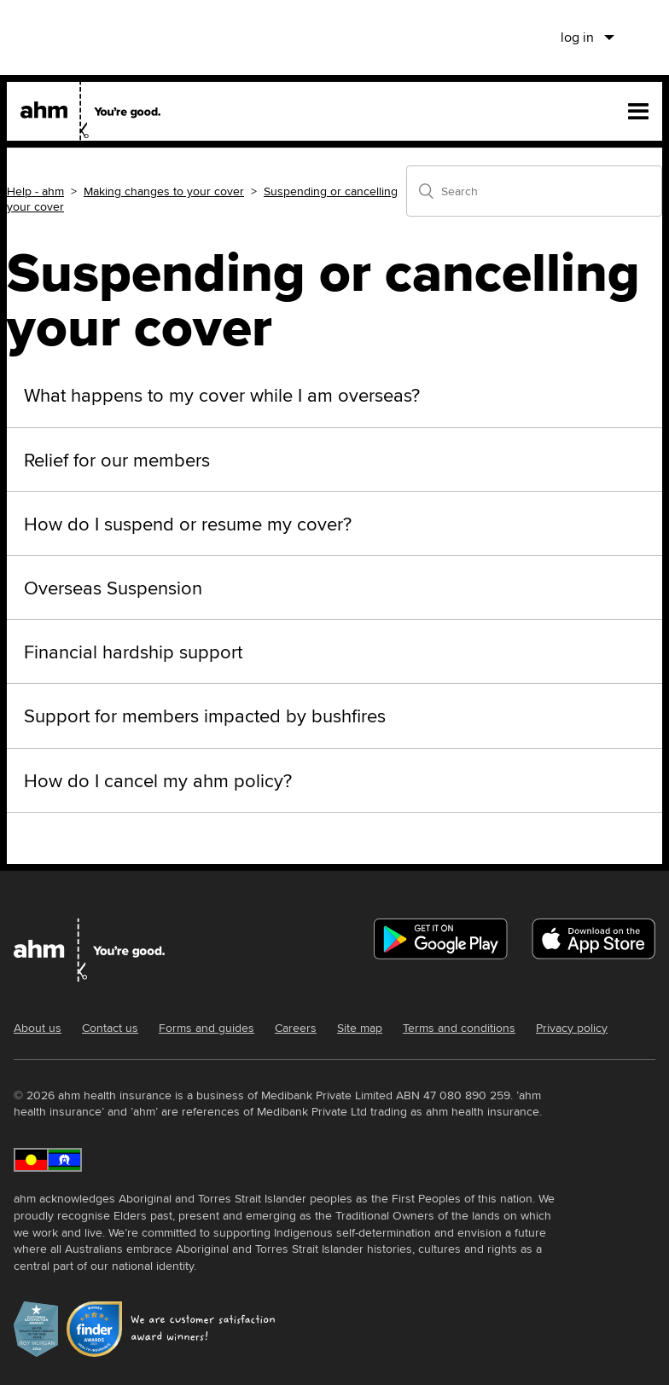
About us (37, 1027)
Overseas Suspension (113, 587)
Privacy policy (572, 1027)
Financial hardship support (133, 651)
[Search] (534, 191)
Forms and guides (206, 1027)
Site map (359, 1027)
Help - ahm (35, 191)
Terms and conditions (459, 1027)
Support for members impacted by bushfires (205, 715)
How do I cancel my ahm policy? (158, 780)
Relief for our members (117, 459)
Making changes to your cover (164, 191)
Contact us (110, 1027)
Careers (296, 1027)
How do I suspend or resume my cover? (188, 523)
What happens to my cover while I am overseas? (222, 395)
